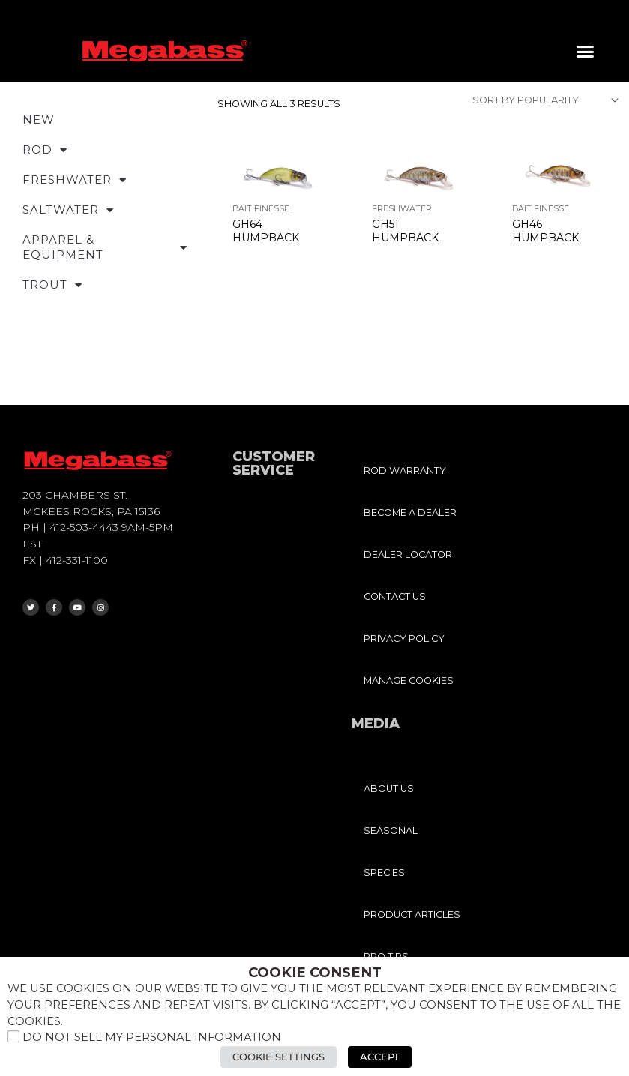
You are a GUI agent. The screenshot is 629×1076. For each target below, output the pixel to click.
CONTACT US (395, 596)
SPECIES (384, 872)
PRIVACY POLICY (404, 638)
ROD (44, 150)
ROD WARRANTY (405, 470)
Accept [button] (380, 1057)
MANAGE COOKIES (409, 680)
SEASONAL (391, 830)
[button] (585, 51)
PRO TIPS (386, 956)
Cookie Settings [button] (279, 1057)
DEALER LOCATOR (408, 554)
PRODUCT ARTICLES (412, 914)
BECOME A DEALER (410, 512)
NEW (38, 119)
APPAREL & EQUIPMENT (104, 247)
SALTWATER (68, 210)
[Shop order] (544, 100)
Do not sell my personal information (151, 1038)
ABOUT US (389, 788)
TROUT (52, 285)
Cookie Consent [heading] (315, 973)
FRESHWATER (74, 180)
